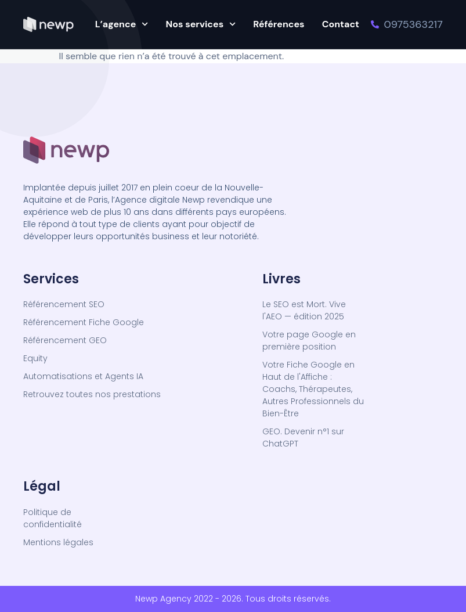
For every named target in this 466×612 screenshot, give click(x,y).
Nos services (201, 24)
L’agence (122, 24)
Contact (340, 24)
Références (278, 24)
